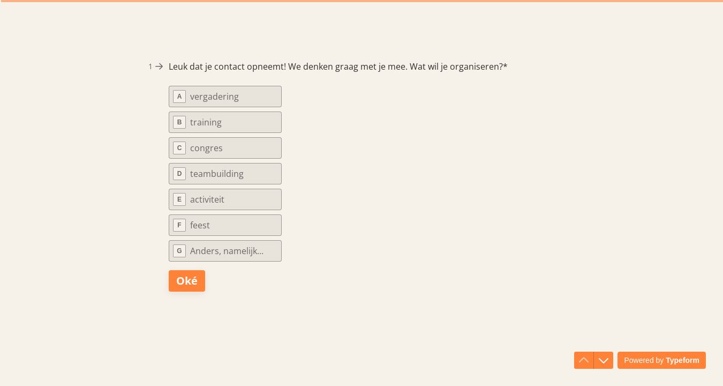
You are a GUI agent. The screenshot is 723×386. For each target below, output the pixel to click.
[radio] (225, 96)
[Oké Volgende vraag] (187, 281)
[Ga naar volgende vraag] (603, 360)
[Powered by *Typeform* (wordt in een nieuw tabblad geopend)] (661, 360)
